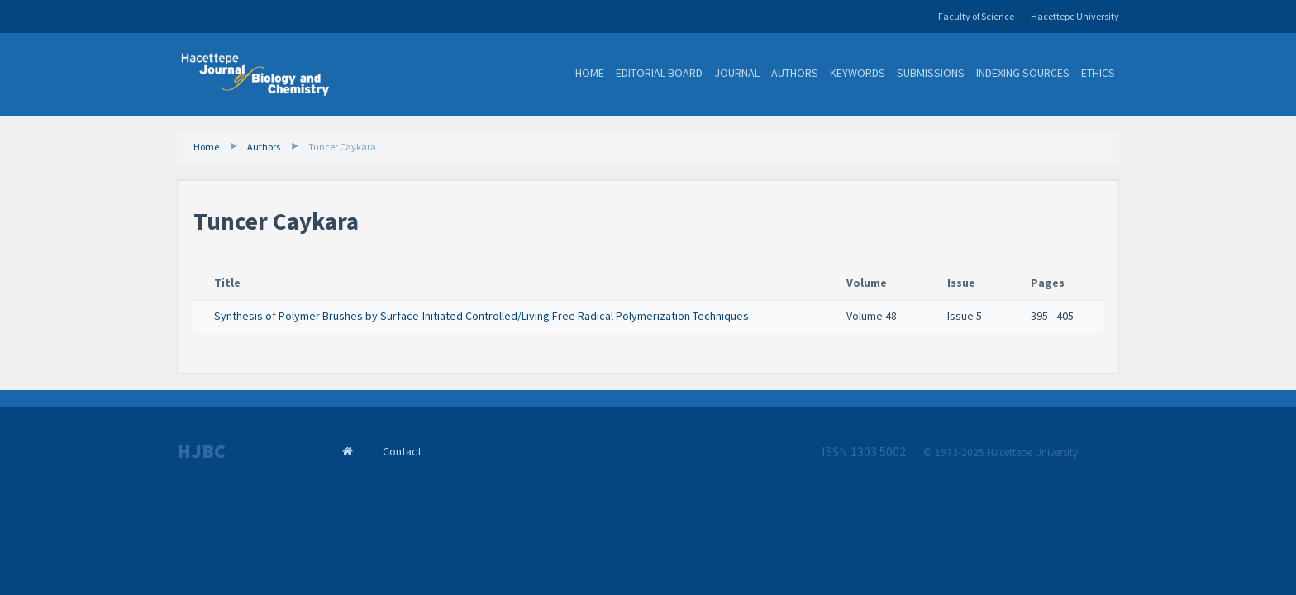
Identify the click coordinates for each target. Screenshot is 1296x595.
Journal (737, 72)
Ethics (1098, 72)
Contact (402, 451)
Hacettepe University (1075, 16)
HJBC (201, 451)
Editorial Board (659, 72)
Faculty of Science (976, 16)
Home (589, 72)
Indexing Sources (1023, 72)
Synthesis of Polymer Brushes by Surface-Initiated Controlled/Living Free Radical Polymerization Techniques (481, 315)
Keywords (857, 72)
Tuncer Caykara (342, 146)
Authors (794, 72)
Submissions (931, 72)
